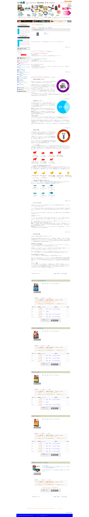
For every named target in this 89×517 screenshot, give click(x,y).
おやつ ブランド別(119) (23, 76)
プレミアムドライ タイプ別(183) (24, 67)
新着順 (43, 27)
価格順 (40, 27)
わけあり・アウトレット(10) (24, 60)
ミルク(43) (21, 79)
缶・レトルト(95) (22, 70)
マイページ (43, 303)
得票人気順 (48, 27)
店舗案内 (51, 508)
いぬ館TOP (28, 508)
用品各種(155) (21, 80)
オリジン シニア (36, 372)
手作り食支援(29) (22, 69)
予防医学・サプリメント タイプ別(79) (24, 75)
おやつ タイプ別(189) (23, 78)
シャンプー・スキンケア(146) (23, 83)
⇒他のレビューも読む (59, 299)
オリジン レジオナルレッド (38, 328)
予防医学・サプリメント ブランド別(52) (24, 72)
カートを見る (60, 508)
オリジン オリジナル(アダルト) (39, 280)
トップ (33, 24)
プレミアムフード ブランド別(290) (24, 65)
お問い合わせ (46, 508)
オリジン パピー (36, 415)
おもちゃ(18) (21, 84)
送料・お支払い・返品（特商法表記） (37, 508)
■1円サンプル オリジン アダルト (40, 462)
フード (45, 32)
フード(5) (21, 63)
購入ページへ (67, 71)
